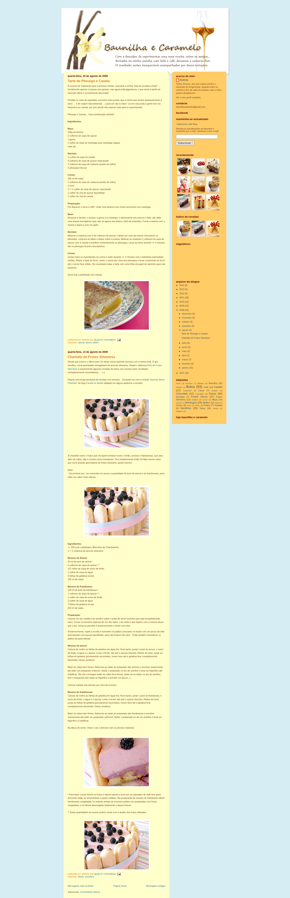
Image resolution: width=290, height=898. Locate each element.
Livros (205, 400)
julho (184, 343)
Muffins (206, 402)
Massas (179, 403)
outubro (186, 322)
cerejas (214, 390)
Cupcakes (199, 394)
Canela (81, 342)
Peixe (197, 405)
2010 (182, 302)
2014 (182, 285)
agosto (185, 330)
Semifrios (89, 876)
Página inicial (119, 886)
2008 (182, 310)
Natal (217, 403)
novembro (187, 317)
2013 (182, 289)
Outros (179, 405)
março (185, 359)
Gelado (195, 400)
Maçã (214, 399)
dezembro (187, 313)
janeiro (185, 368)
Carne (201, 390)
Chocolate (182, 393)
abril (184, 355)
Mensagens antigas (155, 886)
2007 (182, 373)
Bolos (190, 387)
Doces (89, 342)
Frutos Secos (199, 396)
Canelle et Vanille (94, 383)
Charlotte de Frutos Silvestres (91, 357)
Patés (189, 405)
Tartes (95, 342)
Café (206, 387)
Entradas (180, 397)
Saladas (218, 405)
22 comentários (108, 874)
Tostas (215, 408)
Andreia (184, 80)
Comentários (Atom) (90, 892)
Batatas (200, 383)
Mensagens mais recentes (81, 886)
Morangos (191, 402)
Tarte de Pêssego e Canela (89, 81)
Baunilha (213, 383)
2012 (182, 293)
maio (184, 351)
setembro (187, 326)
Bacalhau (189, 383)
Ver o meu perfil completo (188, 97)
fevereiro (186, 363)
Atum (178, 383)
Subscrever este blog (187, 124)
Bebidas (179, 387)
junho (185, 347)
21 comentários (108, 339)
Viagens (179, 411)
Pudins (207, 405)
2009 (182, 306)
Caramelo (187, 390)
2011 (182, 297)
